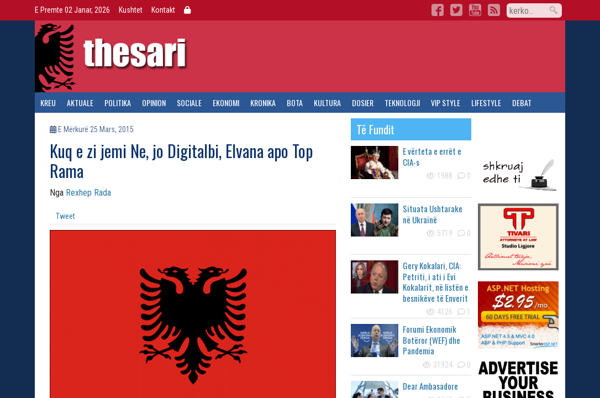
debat (521, 102)
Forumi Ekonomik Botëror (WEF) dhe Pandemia (431, 340)
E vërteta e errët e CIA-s (432, 156)
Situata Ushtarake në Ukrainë (432, 214)
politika (117, 102)
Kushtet (131, 10)
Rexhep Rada (88, 192)
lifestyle (486, 102)
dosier (362, 102)
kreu (48, 102)
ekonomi (226, 102)
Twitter (456, 10)
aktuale (80, 102)
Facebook (437, 10)
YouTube (475, 10)
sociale (189, 102)
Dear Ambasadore (430, 386)
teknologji (402, 102)
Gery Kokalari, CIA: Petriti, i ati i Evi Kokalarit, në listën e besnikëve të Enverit (436, 281)
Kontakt (163, 10)
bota (295, 102)
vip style (445, 102)
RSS (494, 10)
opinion (154, 102)
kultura (327, 102)
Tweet (65, 216)
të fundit (375, 129)
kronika (263, 102)
